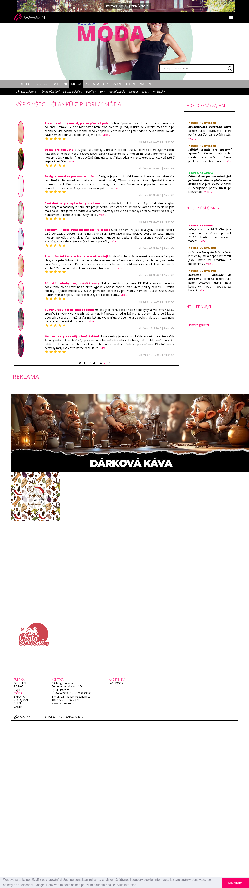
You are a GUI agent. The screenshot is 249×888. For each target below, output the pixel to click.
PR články (159, 91)
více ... (106, 135)
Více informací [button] (127, 885)
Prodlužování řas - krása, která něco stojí (76, 256)
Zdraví (43, 84)
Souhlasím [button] (235, 882)
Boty (102, 91)
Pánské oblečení (49, 91)
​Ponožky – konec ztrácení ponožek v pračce (77, 230)
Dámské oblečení (26, 91)
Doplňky (91, 91)
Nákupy (133, 91)
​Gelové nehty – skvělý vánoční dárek (73, 336)
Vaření (146, 84)
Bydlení (60, 84)
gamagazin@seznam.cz (75, 696)
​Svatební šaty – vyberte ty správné (72, 203)
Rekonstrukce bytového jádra (210, 127)
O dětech (24, 84)
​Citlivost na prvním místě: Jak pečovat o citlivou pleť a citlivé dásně (210, 180)
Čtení (131, 84)
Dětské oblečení (72, 91)
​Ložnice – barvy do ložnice (206, 252)
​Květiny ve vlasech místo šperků (69, 310)
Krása (145, 91)
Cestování (112, 84)
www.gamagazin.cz (64, 703)
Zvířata (92, 84)
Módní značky (117, 91)
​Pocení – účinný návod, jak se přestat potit (77, 123)
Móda (76, 84)
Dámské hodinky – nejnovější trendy (72, 283)
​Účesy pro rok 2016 (59, 150)
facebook (116, 683)
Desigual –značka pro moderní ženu (71, 176)
